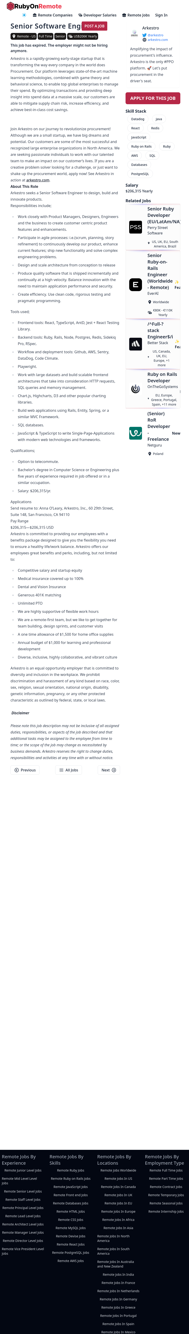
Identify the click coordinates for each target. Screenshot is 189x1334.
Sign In (161, 15)
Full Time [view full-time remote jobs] (45, 36)
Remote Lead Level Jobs (23, 1216)
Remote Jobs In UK (118, 1195)
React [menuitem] (135, 128)
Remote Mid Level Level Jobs (19, 1180)
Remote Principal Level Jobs (22, 1208)
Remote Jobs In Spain (118, 1324)
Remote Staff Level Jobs (22, 1199)
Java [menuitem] (159, 119)
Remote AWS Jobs (71, 1261)
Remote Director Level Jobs (23, 1240)
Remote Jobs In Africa (118, 1219)
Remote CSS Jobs (70, 1219)
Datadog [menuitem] (137, 119)
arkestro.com (37, 180)
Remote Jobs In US (118, 1178)
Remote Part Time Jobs (166, 1178)
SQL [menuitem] (152, 155)
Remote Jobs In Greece (118, 1307)
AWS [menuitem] (134, 155)
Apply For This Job (153, 98)
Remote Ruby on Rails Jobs (71, 1178)
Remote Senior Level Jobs (23, 1191)
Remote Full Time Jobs (166, 1170)
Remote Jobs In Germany (118, 1299)
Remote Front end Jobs (71, 1195)
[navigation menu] (24, 15)
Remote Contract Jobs (166, 1187)
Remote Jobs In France (118, 1283)
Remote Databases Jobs (70, 1203)
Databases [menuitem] (139, 164)
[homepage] (34, 6)
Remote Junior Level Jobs (22, 1170)
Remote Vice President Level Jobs (23, 1251)
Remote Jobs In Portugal (118, 1315)
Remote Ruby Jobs (70, 1170)
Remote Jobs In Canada (118, 1187)
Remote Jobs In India (118, 1274)
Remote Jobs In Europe (118, 1211)
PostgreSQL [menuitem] (140, 174)
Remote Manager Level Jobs (23, 1232)
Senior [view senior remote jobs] (60, 36)
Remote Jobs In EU (118, 1203)
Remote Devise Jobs (70, 1236)
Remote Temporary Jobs (166, 1195)
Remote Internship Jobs (166, 1211)
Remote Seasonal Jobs (166, 1203)
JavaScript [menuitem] (138, 137)
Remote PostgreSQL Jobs (70, 1252)
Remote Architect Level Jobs (23, 1224)
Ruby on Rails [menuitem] (141, 146)
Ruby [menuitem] (167, 146)
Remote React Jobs (70, 1244)
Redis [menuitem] (155, 128)
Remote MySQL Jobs (71, 1228)
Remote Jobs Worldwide (118, 1170)
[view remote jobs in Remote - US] (23, 36)
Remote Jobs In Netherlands (118, 1291)
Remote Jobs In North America (113, 1238)
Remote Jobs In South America (113, 1251)
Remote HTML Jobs (70, 1211)
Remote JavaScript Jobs (70, 1187)
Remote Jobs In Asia (118, 1228)
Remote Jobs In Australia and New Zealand (115, 1264)
